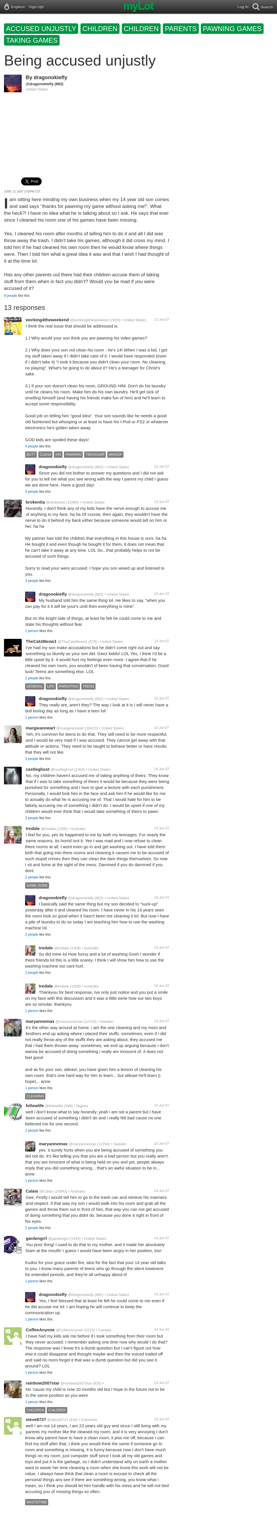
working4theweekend (47, 319)
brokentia (35, 502)
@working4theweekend (89, 320)
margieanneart (40, 727)
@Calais (46, 1191)
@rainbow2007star (76, 1383)
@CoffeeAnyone (69, 1330)
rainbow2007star (42, 1383)
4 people (31, 446)
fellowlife (35, 1105)
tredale (33, 828)
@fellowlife (54, 1106)
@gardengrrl (58, 1238)
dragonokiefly (50, 77)
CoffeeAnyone (40, 1329)
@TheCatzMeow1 (72, 641)
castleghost (37, 769)
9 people (10, 296)
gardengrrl (36, 1238)
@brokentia (55, 502)
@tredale (48, 829)
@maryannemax (69, 1021)
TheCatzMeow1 (41, 641)
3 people (31, 492)
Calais (32, 1191)
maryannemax (40, 1021)
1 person (32, 631)
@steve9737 (57, 1420)
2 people (31, 678)
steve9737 (36, 1419)
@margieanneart (70, 728)
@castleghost (61, 769)
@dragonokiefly (40, 84)
